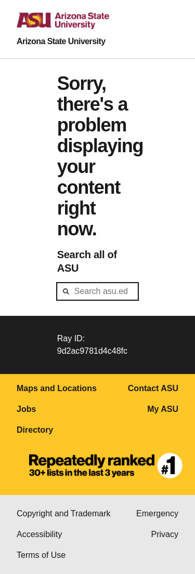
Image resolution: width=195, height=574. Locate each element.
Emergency (157, 513)
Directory (35, 429)
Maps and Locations (57, 388)
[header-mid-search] (97, 291)
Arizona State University (61, 41)
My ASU (162, 409)
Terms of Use (41, 555)
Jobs (26, 409)
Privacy (164, 534)
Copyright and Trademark (64, 513)
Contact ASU (153, 388)
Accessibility (39, 534)
